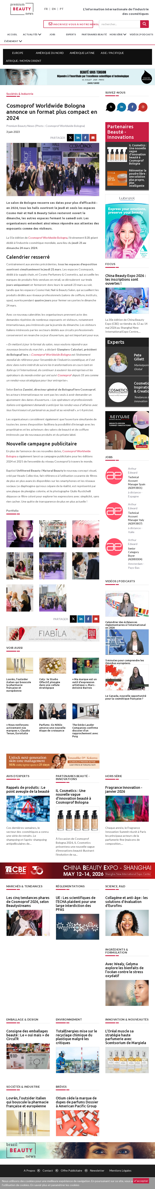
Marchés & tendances (24, 886)
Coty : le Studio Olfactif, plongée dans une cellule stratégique (49, 683)
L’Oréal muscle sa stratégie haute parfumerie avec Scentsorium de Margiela (125, 1037)
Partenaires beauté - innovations (120, 132)
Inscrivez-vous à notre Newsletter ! (71, 24)
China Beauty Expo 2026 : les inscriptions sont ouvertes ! (125, 279)
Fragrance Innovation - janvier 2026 (123, 789)
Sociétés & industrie (19, 93)
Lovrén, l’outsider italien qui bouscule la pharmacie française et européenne (18, 685)
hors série (116, 34)
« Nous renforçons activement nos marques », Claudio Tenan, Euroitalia (18, 729)
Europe (17, 53)
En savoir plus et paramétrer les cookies (54, 1185)
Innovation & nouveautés (127, 1019)
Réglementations (70, 886)
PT (62, 9)
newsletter (97, 1170)
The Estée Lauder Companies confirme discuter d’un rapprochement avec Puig (85, 730)
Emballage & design (22, 1019)
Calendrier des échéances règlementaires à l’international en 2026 (125, 625)
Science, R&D (115, 886)
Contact (48, 1170)
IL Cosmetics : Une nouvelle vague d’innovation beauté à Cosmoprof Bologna (73, 796)
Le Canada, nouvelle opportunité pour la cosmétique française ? (125, 697)
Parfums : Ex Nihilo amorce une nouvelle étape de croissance (52, 727)
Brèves (61, 1086)
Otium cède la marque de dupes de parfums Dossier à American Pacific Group (77, 1102)
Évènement (11, 41)
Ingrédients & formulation (116, 951)
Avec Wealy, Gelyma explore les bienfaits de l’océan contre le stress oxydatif (124, 969)
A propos (29, 1170)
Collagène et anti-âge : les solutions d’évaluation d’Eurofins (126, 902)
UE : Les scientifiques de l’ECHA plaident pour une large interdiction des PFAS (76, 903)
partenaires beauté (94, 34)
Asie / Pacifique (112, 53)
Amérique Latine (82, 53)
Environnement (69, 1019)
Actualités (30, 34)
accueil (12, 34)
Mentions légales (120, 1170)
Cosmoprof (64, 375)
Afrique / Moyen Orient (23, 60)
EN (54, 9)
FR (46, 9)
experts (71, 34)
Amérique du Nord (50, 53)
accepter (141, 1180)
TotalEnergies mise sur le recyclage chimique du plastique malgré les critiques (76, 1037)
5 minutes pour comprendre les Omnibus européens (124, 661)
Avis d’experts (17, 776)
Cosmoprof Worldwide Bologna (48, 237)
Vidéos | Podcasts (141, 34)
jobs (52, 34)
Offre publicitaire (71, 1170)
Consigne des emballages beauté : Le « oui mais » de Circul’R (27, 1035)
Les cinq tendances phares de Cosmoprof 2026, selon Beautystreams (27, 902)
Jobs (109, 457)
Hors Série (113, 776)
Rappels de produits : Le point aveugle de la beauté (27, 789)
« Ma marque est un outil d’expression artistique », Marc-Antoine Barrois (84, 683)
